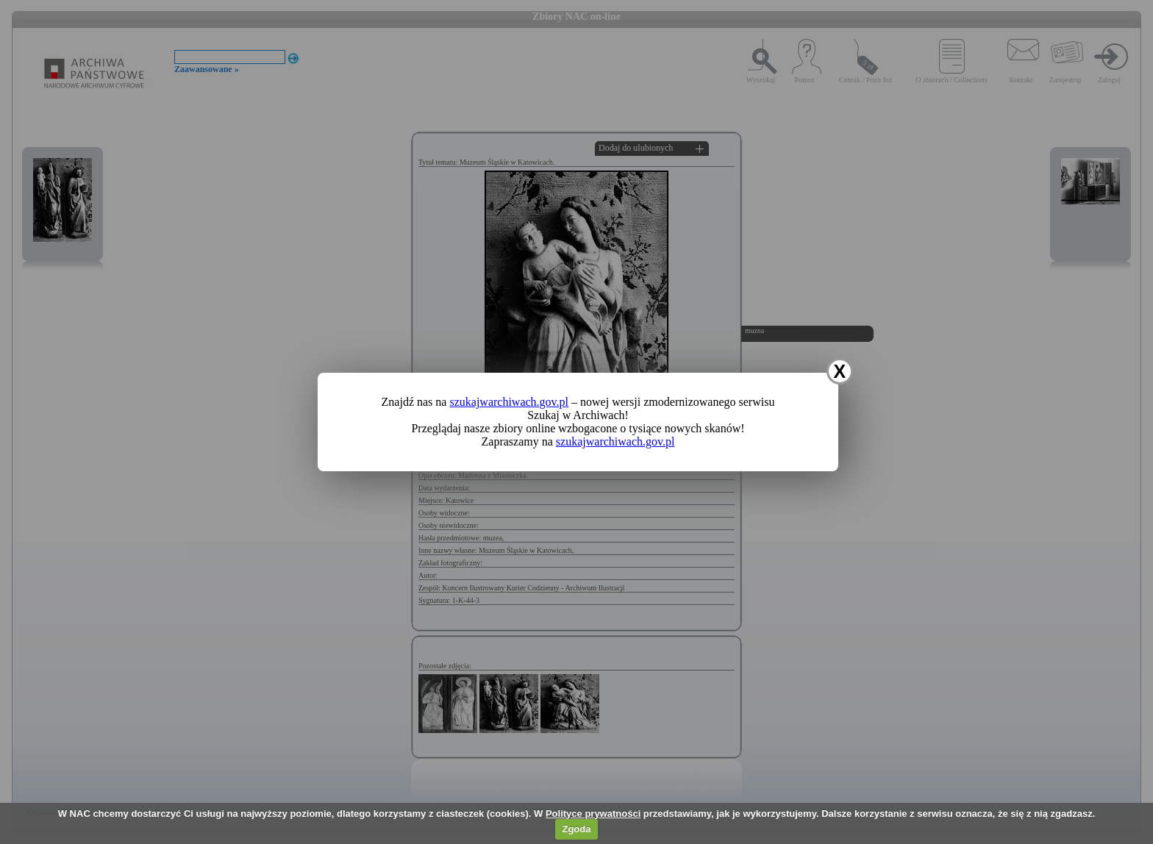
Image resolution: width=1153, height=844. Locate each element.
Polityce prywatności (593, 813)
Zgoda (576, 828)
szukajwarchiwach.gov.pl (508, 402)
